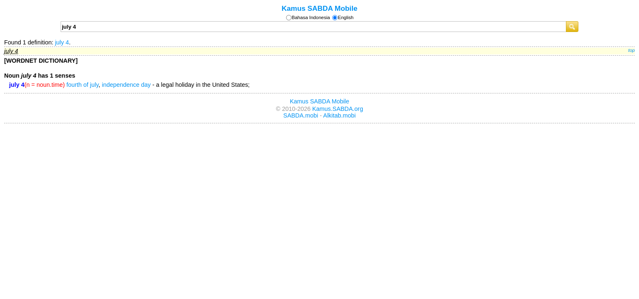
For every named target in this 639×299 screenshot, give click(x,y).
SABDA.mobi (300, 115)
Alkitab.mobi (339, 115)
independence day (126, 84)
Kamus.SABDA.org (337, 108)
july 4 (62, 42)
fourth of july (82, 84)
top (631, 50)
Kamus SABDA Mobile (319, 8)
